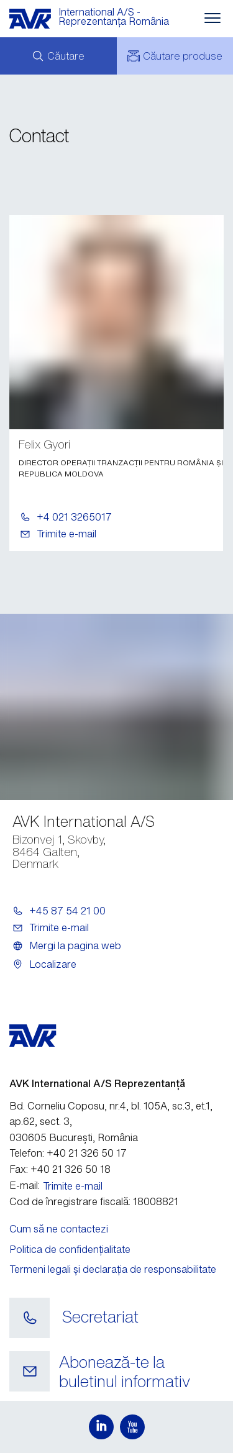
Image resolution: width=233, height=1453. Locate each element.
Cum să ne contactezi (58, 1228)
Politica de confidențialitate (69, 1249)
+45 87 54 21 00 (67, 910)
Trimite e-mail (66, 534)
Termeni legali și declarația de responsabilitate (112, 1269)
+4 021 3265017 (74, 516)
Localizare (52, 964)
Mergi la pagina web (75, 945)
